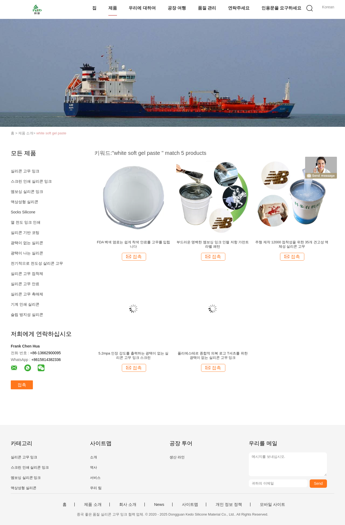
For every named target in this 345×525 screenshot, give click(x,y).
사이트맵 (190, 504)
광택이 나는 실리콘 (27, 253)
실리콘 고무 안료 (25, 284)
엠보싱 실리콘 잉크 (27, 191)
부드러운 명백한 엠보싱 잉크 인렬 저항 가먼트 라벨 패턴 (213, 244)
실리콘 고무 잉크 (25, 171)
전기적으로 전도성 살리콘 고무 (37, 263)
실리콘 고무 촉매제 (27, 294)
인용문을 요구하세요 (281, 8)
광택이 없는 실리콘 (27, 243)
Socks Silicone (23, 212)
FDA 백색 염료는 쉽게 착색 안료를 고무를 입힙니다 (133, 244)
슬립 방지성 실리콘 (27, 314)
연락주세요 (239, 8)
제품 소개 (92, 504)
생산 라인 (177, 457)
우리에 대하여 (142, 8)
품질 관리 (207, 8)
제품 (112, 8)
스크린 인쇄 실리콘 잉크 (31, 181)
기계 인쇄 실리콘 (25, 304)
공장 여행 (177, 8)
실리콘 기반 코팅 (25, 232)
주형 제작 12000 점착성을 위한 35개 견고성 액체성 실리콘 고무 (291, 244)
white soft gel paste (51, 133)
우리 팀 (96, 488)
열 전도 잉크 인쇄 (25, 222)
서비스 (95, 478)
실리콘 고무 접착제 (27, 273)
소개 (93, 457)
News (159, 504)
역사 (93, 467)
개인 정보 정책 (229, 504)
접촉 (22, 385)
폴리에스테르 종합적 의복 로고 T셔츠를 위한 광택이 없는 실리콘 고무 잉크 (213, 355)
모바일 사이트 (272, 504)
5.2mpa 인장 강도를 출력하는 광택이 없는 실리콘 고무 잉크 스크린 (133, 355)
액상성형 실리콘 (24, 202)
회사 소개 (127, 504)
